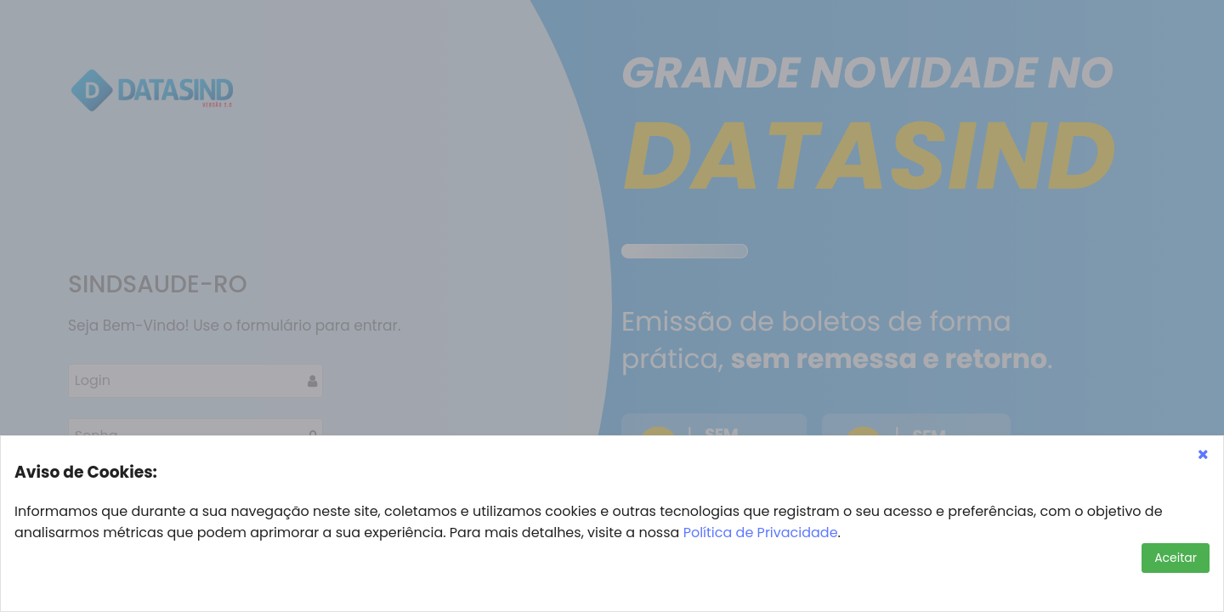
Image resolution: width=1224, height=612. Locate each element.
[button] (1203, 454)
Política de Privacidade (760, 532)
